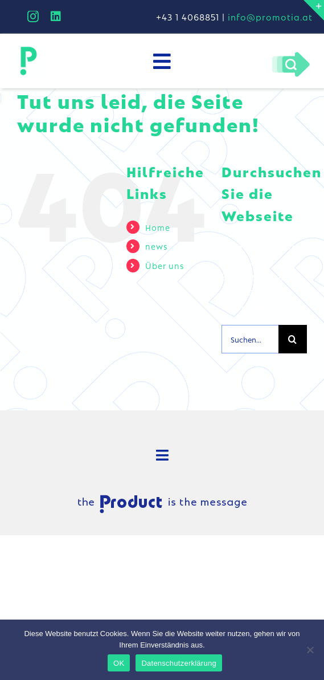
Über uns (164, 265)
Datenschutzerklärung (178, 663)
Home (157, 227)
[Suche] (292, 339)
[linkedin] (56, 16)
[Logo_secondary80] (28, 49)
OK (118, 663)
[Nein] (309, 649)
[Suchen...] (250, 339)
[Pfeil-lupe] (291, 54)
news (156, 245)
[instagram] (33, 16)
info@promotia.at (270, 16)
